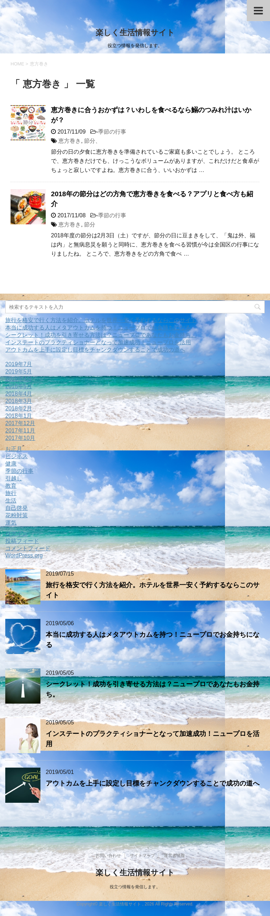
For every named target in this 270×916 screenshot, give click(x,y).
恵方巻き (69, 141)
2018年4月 (18, 394)
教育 (11, 486)
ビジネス (16, 456)
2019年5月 (18, 371)
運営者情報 (174, 855)
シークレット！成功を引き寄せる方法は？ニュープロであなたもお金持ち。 (101, 335)
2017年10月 (20, 438)
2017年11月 (20, 431)
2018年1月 (18, 416)
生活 (11, 501)
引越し (13, 478)
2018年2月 (18, 408)
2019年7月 (18, 364)
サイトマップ (142, 855)
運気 (11, 523)
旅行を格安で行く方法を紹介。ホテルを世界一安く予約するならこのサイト (101, 320)
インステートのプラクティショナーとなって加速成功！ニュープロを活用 (98, 342)
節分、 (92, 141)
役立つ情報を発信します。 (135, 886)
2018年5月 (18, 386)
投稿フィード (22, 541)
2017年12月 (20, 423)
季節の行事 (112, 132)
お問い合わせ (108, 855)
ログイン (16, 534)
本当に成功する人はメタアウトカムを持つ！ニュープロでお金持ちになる (98, 328)
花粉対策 (16, 515)
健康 (11, 464)
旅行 (11, 493)
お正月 (13, 449)
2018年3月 (18, 401)
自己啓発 (16, 508)
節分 (89, 225)
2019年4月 (18, 379)
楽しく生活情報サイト (135, 32)
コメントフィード (27, 548)
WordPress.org (24, 555)
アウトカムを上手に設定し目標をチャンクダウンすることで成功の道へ (95, 350)
